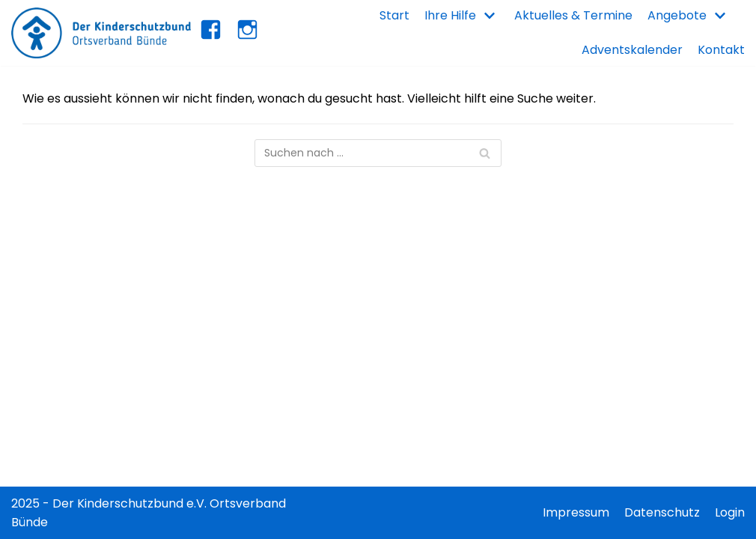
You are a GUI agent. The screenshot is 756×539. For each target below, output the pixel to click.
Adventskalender (632, 49)
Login (730, 512)
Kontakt (721, 49)
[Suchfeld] (378, 153)
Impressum (576, 512)
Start (394, 15)
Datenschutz (662, 512)
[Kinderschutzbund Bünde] (101, 32)
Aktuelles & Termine (573, 15)
